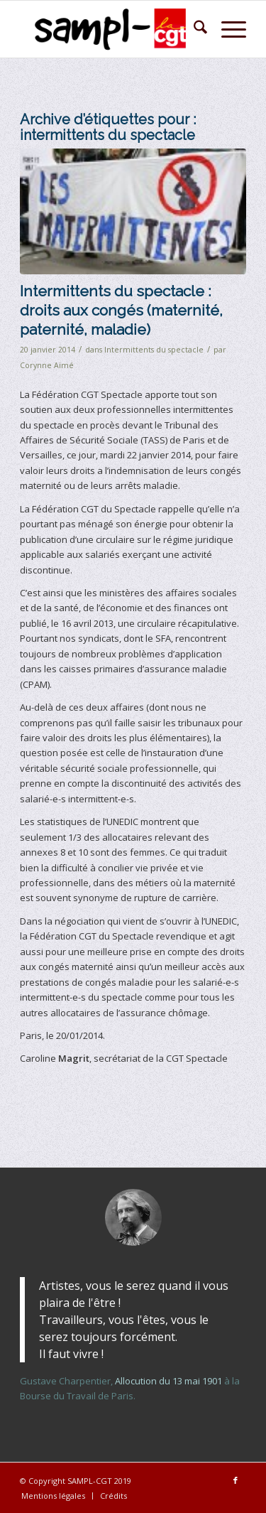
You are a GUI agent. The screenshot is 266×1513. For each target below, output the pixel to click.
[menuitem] (193, 29)
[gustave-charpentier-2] (133, 1217)
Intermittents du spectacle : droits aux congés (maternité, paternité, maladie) (121, 310)
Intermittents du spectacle (154, 350)
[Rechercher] (193, 29)
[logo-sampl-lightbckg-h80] (110, 29)
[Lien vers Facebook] (235, 1480)
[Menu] (226, 29)
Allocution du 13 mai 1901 (168, 1380)
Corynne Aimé (47, 365)
